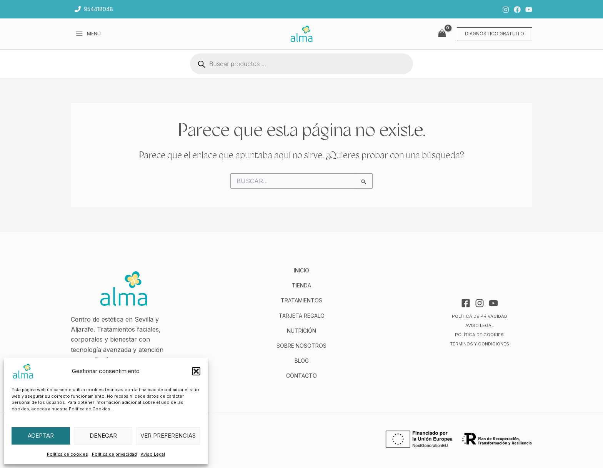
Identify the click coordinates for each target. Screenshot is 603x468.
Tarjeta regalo (302, 315)
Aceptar (41, 435)
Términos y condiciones (479, 344)
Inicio (301, 270)
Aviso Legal (153, 454)
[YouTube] (528, 9)
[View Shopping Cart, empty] (442, 34)
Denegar (103, 435)
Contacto (301, 375)
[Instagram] (505, 9)
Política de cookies (67, 454)
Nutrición (301, 330)
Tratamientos (301, 300)
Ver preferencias (168, 435)
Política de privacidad (114, 454)
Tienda (301, 285)
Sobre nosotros (301, 345)
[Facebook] (517, 9)
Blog (302, 360)
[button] (196, 371)
